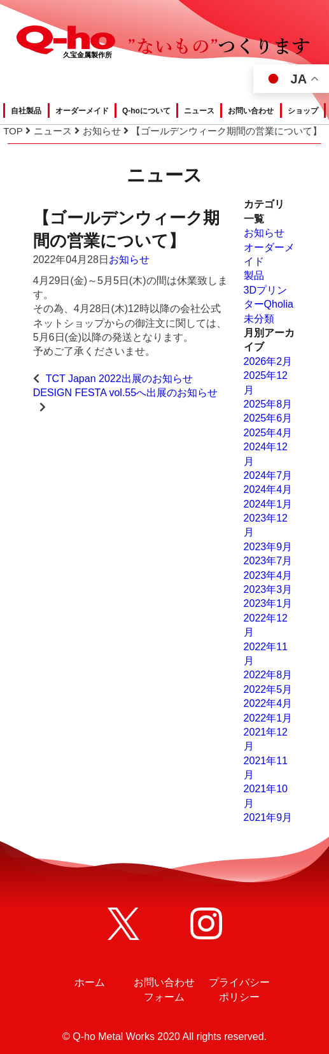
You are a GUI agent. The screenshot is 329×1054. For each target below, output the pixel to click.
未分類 (259, 318)
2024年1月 (268, 504)
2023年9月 (268, 546)
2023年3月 (268, 589)
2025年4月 (268, 432)
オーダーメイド (82, 110)
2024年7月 (268, 475)
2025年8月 (268, 404)
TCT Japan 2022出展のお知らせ (119, 378)
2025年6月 (268, 418)
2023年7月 (268, 560)
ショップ (303, 110)
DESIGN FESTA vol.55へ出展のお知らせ (125, 392)
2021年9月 (268, 817)
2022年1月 (268, 718)
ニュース (199, 110)
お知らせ (129, 259)
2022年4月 (268, 703)
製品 (254, 275)
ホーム (89, 982)
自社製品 (26, 110)
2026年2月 (268, 361)
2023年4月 (268, 575)
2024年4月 (268, 489)
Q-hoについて (146, 110)
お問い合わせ (251, 110)
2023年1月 (268, 603)
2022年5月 (268, 689)
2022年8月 (268, 674)
